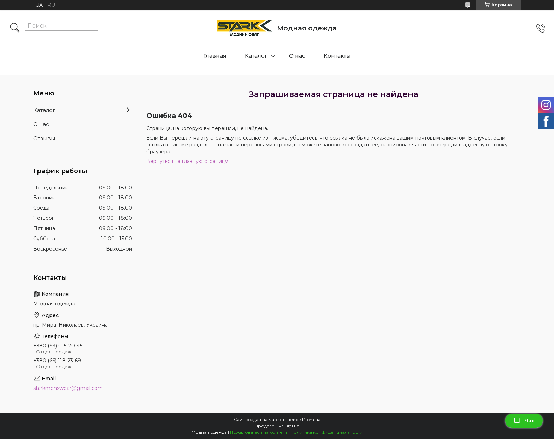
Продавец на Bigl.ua (277, 425)
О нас (297, 55)
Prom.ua (311, 419)
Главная (214, 55)
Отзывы (44, 138)
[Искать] (15, 28)
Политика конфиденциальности (326, 432)
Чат (524, 420)
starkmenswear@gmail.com (68, 388)
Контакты (337, 55)
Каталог (256, 55)
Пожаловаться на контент (258, 432)
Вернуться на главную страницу (187, 161)
